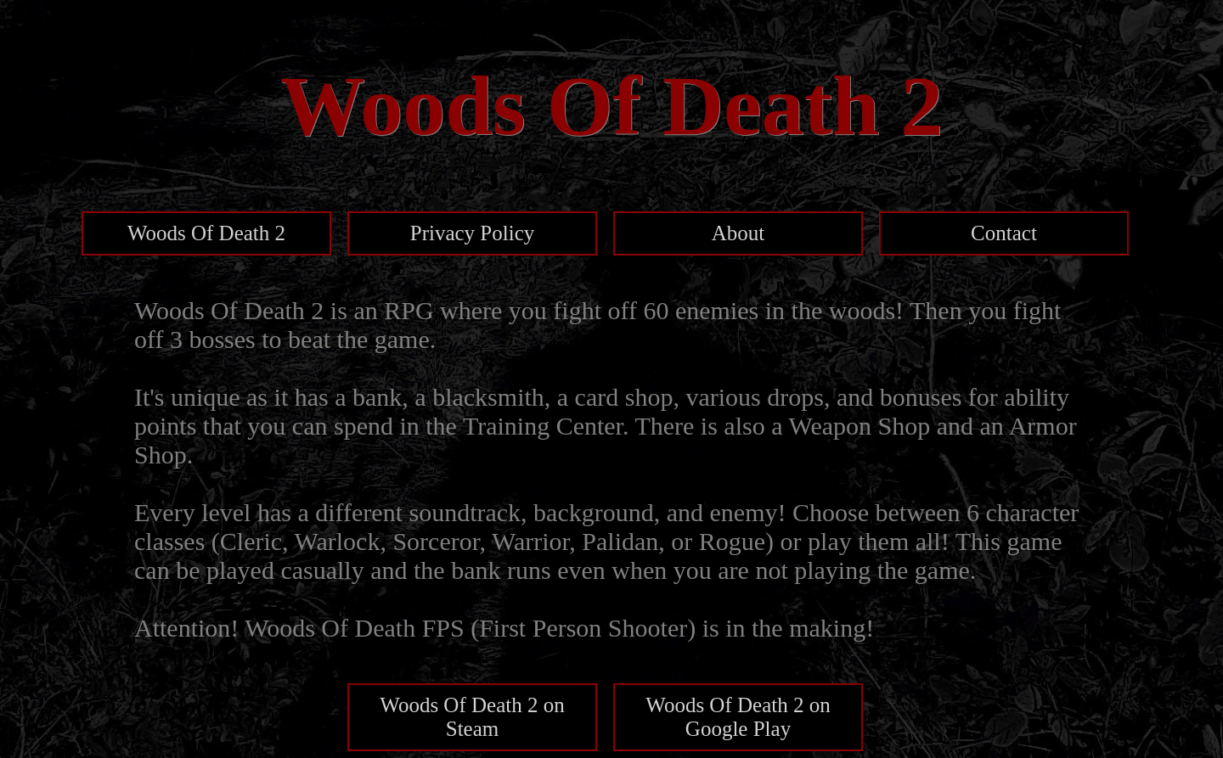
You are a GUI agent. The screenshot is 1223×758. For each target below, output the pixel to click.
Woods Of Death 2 (206, 233)
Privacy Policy (472, 233)
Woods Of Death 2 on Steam (472, 716)
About (738, 233)
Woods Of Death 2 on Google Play (737, 716)
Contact (1004, 233)
